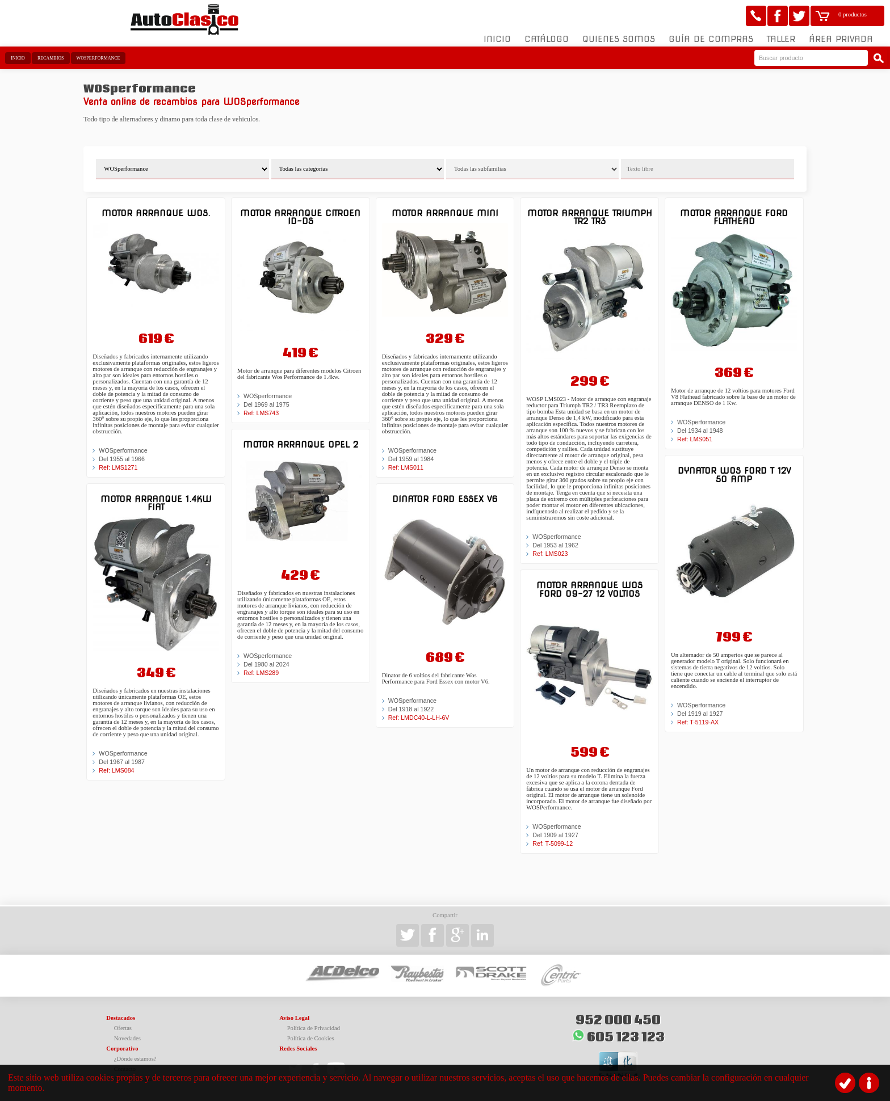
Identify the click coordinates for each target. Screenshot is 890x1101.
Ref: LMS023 (550, 553)
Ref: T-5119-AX (698, 722)
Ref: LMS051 (694, 439)
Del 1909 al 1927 (555, 835)
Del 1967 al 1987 (122, 761)
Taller (781, 39)
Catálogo (546, 39)
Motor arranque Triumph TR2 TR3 (589, 217)
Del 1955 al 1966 (122, 458)
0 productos (852, 14)
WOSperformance (98, 58)
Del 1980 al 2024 (266, 664)
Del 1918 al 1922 (411, 709)
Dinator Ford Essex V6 (445, 499)
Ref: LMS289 (261, 672)
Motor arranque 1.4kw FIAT (156, 503)
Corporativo (122, 1048)
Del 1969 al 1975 (266, 404)
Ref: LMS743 (261, 413)
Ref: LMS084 (116, 770)
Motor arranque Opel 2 (300, 444)
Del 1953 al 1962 (555, 545)
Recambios (50, 58)
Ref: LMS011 (405, 467)
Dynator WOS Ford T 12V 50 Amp (734, 474)
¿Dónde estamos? (135, 1059)
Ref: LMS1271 (118, 467)
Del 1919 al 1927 (700, 713)
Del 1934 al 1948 (700, 430)
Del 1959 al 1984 (411, 458)
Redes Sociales (298, 1048)
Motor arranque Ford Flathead (734, 217)
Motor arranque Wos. (156, 213)
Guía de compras (711, 39)
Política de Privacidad (314, 1028)
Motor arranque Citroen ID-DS (300, 217)
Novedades (127, 1038)
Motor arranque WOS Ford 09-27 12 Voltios (589, 589)
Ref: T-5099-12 (552, 843)
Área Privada (841, 39)
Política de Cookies (310, 1038)
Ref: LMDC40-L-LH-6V (419, 717)
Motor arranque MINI (445, 213)
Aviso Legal (294, 1018)
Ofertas (123, 1028)
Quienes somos (618, 39)
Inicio (497, 39)
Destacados (120, 1018)
